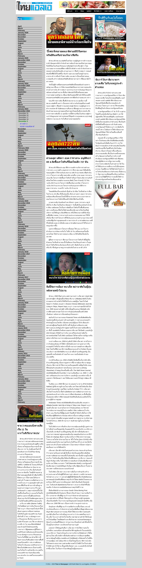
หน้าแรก (69, 11)
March (20, 28)
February (21, 30)
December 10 (23, 119)
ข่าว (76, 11)
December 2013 (24, 356)
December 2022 (24, 111)
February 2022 (23, 148)
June (20, 47)
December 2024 (24, 60)
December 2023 (24, 86)
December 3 (23, 121)
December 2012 (24, 381)
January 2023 (23, 109)
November (22, 37)
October (21, 39)
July (19, 45)
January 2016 (23, 303)
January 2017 (23, 277)
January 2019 (23, 226)
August (20, 43)
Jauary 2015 (22, 328)
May (19, 49)
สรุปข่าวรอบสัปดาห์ (27, 126)
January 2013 (23, 379)
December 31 (23, 113)
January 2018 (23, 252)
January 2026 (23, 33)
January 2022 (23, 150)
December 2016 (24, 279)
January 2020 (23, 201)
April (20, 26)
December (22, 35)
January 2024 (23, 83)
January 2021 (23, 175)
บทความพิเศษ (108, 11)
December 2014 (24, 330)
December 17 (23, 117)
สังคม (82, 11)
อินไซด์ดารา (98, 11)
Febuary (21, 199)
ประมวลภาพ (120, 11)
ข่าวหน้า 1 (23, 124)
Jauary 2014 (22, 353)
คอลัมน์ (89, 11)
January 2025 (23, 58)
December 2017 (24, 254)
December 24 (23, 115)
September (22, 41)
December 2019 (24, 203)
